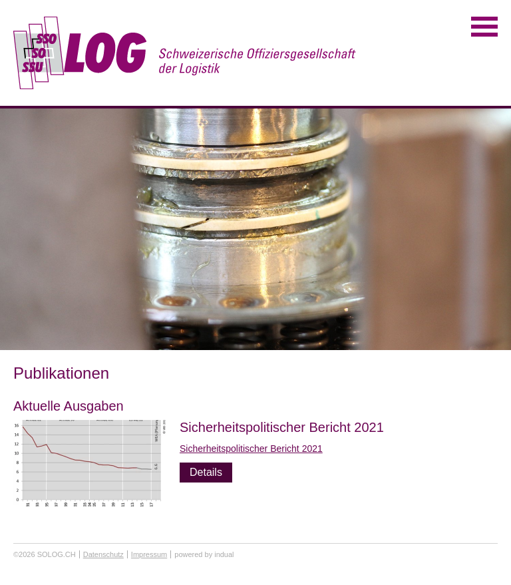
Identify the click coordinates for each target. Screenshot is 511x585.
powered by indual (204, 554)
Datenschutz (103, 554)
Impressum (149, 554)
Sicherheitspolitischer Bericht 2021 (282, 427)
